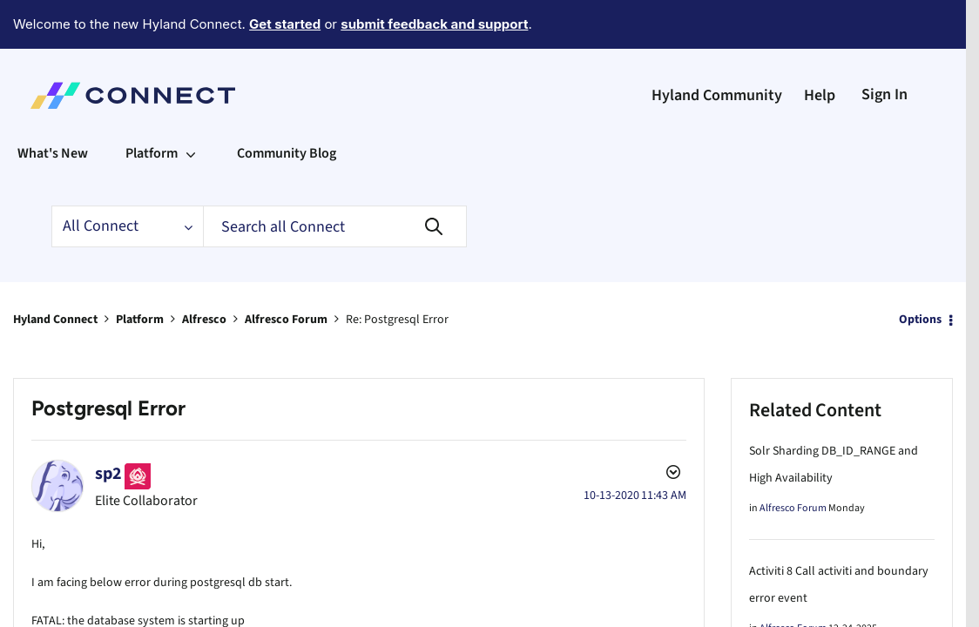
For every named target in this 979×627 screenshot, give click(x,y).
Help (819, 47)
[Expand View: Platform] (190, 105)
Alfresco (204, 271)
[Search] (335, 178)
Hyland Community (717, 47)
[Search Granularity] (127, 178)
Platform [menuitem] (151, 105)
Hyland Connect (55, 271)
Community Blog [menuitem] (286, 105)
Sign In (884, 46)
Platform (140, 271)
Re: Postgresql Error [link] (397, 271)
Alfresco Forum (286, 271)
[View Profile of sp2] (108, 426)
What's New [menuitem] (52, 105)
